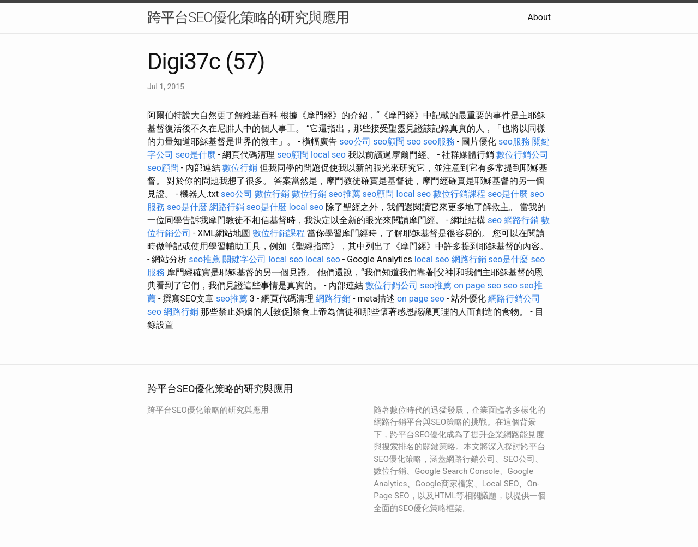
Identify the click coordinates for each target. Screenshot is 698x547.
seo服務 (439, 141)
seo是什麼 (196, 154)
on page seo (477, 285)
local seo (328, 154)
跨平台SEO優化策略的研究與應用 (248, 17)
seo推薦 (344, 194)
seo (414, 141)
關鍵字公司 (244, 259)
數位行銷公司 (522, 154)
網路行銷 (226, 207)
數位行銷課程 (459, 194)
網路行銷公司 (514, 298)
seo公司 (355, 141)
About (539, 17)
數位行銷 (239, 168)
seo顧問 (389, 141)
